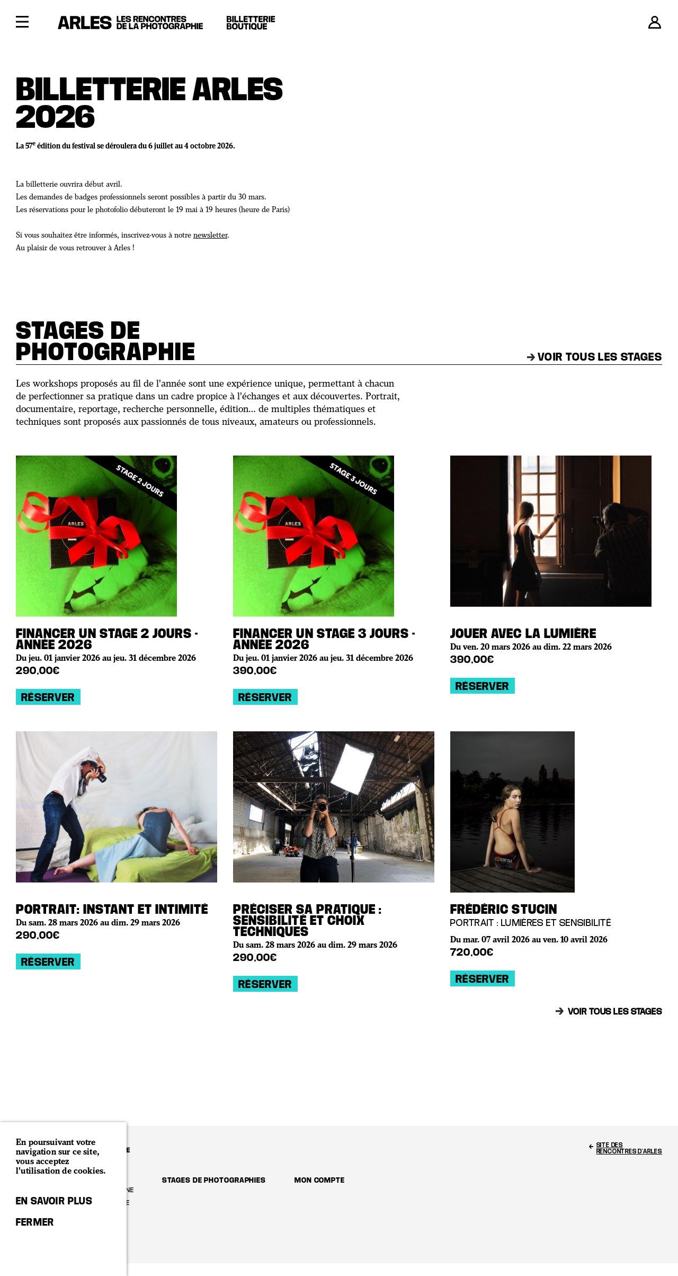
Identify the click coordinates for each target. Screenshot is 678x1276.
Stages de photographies (214, 1179)
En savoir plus (54, 1200)
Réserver (48, 697)
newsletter (210, 236)
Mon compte (320, 1179)
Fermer (35, 1222)
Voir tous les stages (594, 356)
